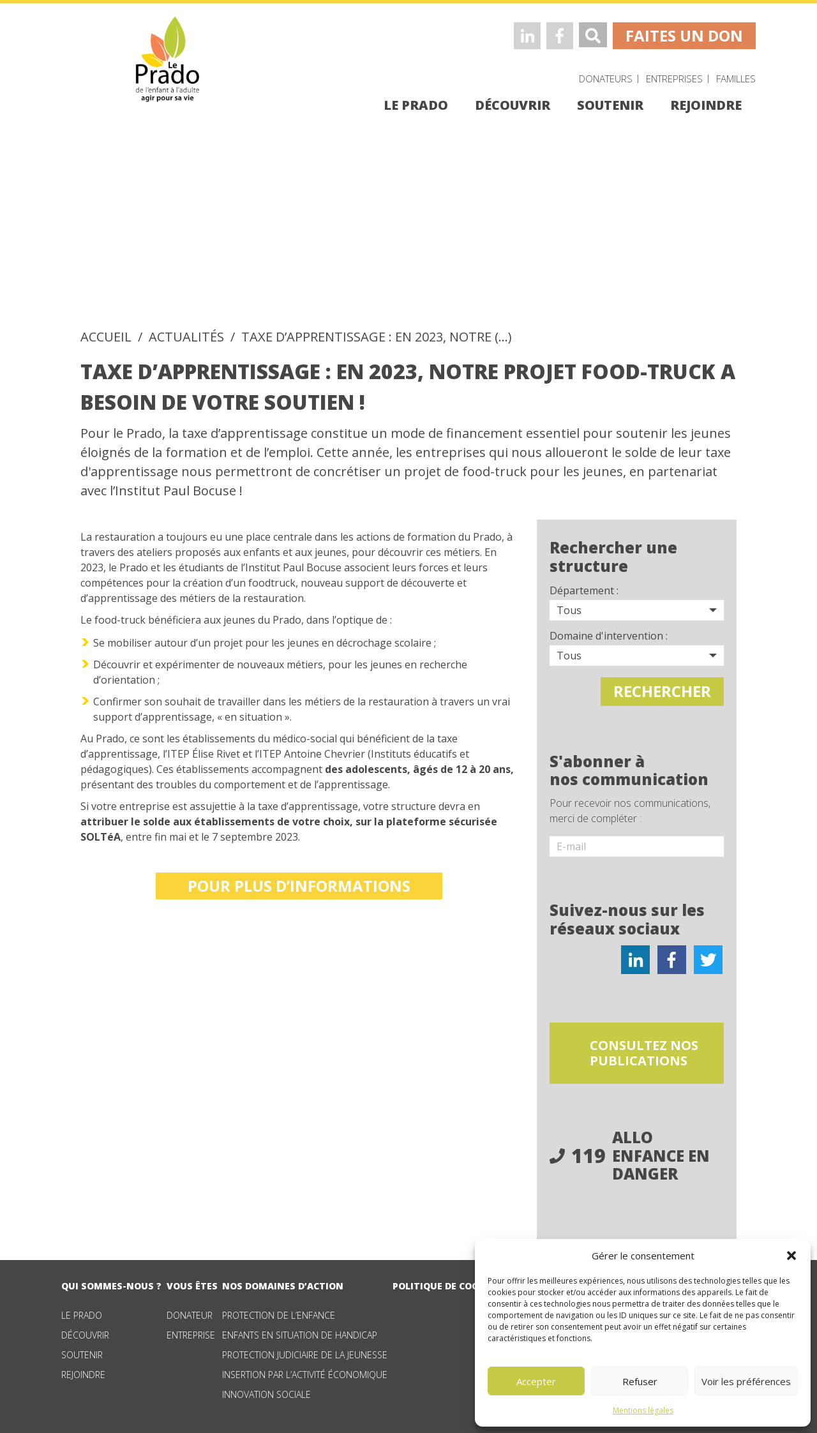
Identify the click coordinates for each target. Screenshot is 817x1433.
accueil (105, 336)
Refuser (639, 1381)
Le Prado (81, 1312)
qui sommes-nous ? (111, 1283)
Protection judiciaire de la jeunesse (304, 1352)
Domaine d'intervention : (609, 636)
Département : (584, 590)
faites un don (684, 35)
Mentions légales (643, 1410)
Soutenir (82, 1352)
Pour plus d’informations (299, 885)
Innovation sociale (266, 1391)
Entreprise (191, 1332)
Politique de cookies (446, 1283)
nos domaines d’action (282, 1283)
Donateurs (606, 78)
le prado (416, 105)
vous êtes (192, 1283)
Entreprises (674, 78)
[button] (791, 1255)
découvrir (512, 105)
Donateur (190, 1312)
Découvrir (85, 1332)
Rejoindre (83, 1371)
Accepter (536, 1381)
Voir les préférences (746, 1381)
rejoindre (706, 105)
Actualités (186, 336)
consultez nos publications (651, 1049)
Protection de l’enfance (278, 1312)
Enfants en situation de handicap (299, 1332)
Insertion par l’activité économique (304, 1371)
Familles (736, 78)
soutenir (610, 105)
